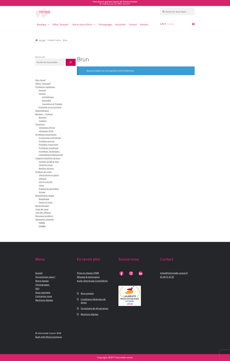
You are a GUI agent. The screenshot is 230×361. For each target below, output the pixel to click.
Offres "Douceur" (60, 24)
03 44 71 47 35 (167, 276)
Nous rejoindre (42, 292)
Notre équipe (42, 280)
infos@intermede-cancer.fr (174, 272)
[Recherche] (70, 62)
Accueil (42, 40)
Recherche (40, 57)
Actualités (120, 24)
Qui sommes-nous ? (45, 276)
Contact (133, 24)
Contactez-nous (43, 296)
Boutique (43, 24)
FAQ (37, 288)
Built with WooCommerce (48, 336)
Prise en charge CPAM (88, 272)
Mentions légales (44, 300)
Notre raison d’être (83, 24)
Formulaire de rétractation (94, 308)
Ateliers (144, 24)
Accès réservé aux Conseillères (92, 280)
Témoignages (105, 24)
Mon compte (87, 293)
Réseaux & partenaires (88, 276)
